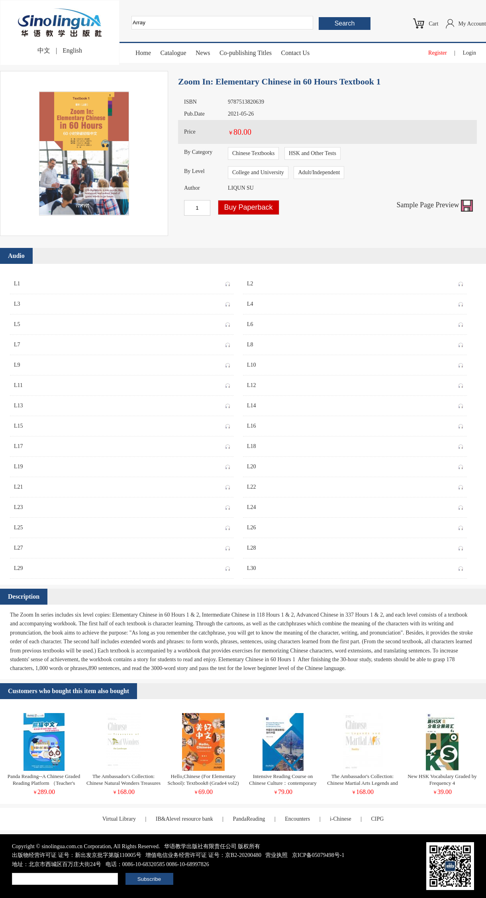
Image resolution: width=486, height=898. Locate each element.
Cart (433, 24)
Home (143, 52)
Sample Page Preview (435, 205)
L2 (355, 282)
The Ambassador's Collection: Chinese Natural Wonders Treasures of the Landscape (123, 783)
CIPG (377, 819)
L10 (355, 363)
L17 (122, 444)
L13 (122, 404)
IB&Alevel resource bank (184, 819)
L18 (355, 444)
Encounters (297, 819)
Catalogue (173, 52)
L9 (122, 363)
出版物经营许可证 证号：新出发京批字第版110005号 (76, 855)
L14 (355, 404)
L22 (355, 485)
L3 (122, 302)
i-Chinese (340, 819)
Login (469, 53)
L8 (355, 343)
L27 (122, 546)
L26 (355, 526)
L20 (355, 465)
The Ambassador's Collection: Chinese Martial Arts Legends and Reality (362, 783)
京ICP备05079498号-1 (318, 855)
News (203, 52)
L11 (122, 383)
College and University (258, 172)
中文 (43, 50)
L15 (122, 424)
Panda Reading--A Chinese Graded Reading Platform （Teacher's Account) (44, 783)
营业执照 (276, 855)
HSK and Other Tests (312, 153)
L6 (355, 322)
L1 (122, 282)
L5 (122, 322)
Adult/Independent (319, 172)
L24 (355, 505)
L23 (122, 505)
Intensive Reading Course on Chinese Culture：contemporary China (282, 783)
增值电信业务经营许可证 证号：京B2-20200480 (203, 855)
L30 (355, 566)
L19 (122, 465)
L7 (122, 343)
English (72, 50)
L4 (355, 302)
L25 (122, 526)
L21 (122, 485)
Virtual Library (119, 819)
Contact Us (295, 52)
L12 (355, 383)
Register (437, 53)
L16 (355, 424)
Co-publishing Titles (245, 52)
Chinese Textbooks (253, 153)
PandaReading (249, 819)
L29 (122, 566)
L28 (355, 546)
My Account (472, 24)
